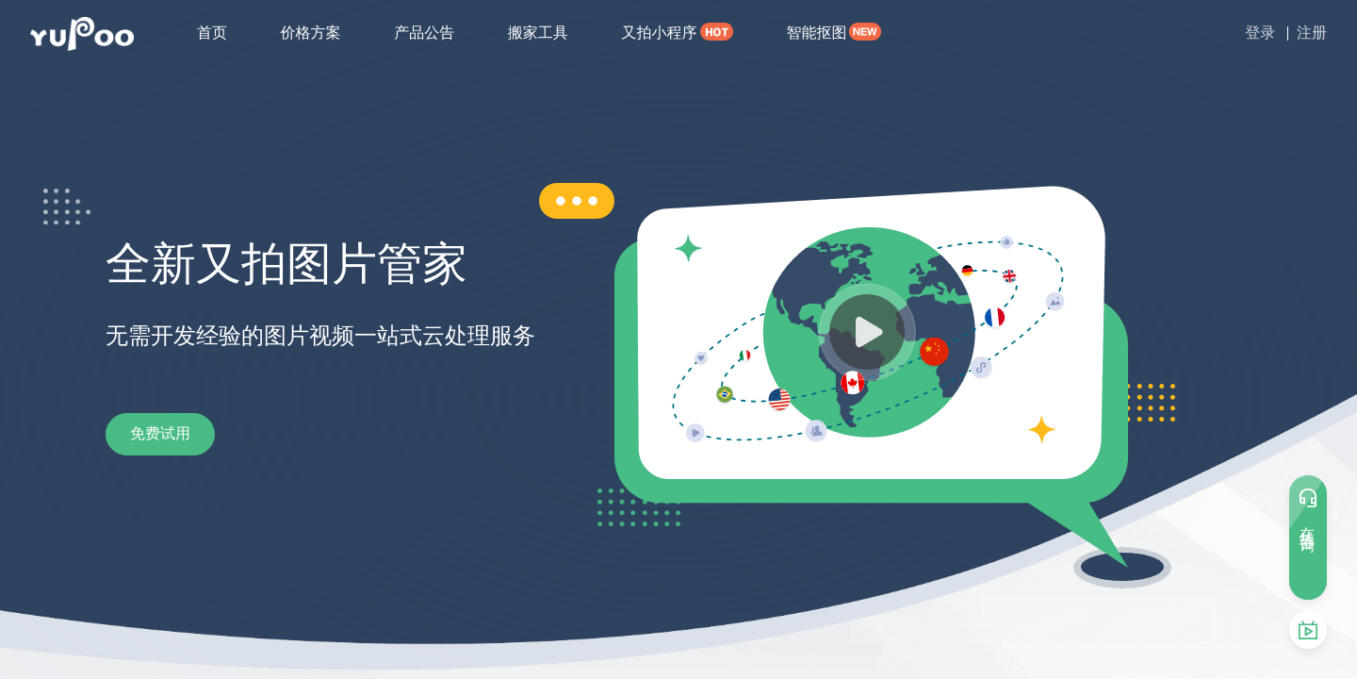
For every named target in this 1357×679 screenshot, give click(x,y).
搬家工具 (538, 32)
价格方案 (311, 32)
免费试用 (181, 433)
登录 (1260, 32)
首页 (212, 32)
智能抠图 (816, 32)
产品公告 (424, 32)
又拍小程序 (658, 32)
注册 (1312, 32)
